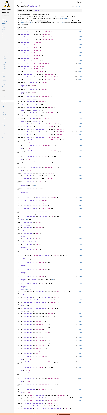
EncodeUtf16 (38, 55)
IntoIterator (4, 103)
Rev (2, 70)
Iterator (3, 104)
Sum (3, 110)
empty (3, 121)
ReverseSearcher (37, 99)
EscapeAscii (41, 71)
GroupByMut (48, 167)
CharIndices (38, 50)
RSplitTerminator (45, 118)
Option (32, 214)
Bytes (36, 47)
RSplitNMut (45, 145)
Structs (4, 19)
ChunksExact (40, 324)
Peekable (4, 64)
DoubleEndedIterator (6, 93)
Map (2, 55)
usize (36, 255)
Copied (3, 29)
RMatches (42, 101)
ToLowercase (38, 42)
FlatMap (3, 41)
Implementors (5, 12)
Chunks (38, 321)
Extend (3, 97)
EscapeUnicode (48, 39)
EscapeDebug (47, 34)
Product (3, 106)
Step (3, 108)
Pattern (22, 99)
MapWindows (4, 59)
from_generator (5, 125)
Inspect (3, 49)
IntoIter (50, 173)
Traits (3, 91)
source (78, 6)
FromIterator (4, 99)
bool (29, 142)
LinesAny (37, 61)
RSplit (49, 107)
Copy (22, 93)
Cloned (3, 27)
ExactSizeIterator (5, 95)
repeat (3, 131)
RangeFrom (44, 205)
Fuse (3, 47)
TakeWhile (4, 84)
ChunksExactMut (41, 327)
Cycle (3, 31)
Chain (3, 25)
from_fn (3, 123)
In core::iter (5, 16)
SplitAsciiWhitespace (41, 63)
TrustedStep (4, 114)
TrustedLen (4, 112)
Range (42, 203)
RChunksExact (40, 340)
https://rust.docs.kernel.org (63, 414)
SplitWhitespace (39, 66)
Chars (36, 53)
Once (3, 61)
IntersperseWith (5, 53)
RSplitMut (41, 367)
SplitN (59, 134)
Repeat (3, 66)
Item (35, 185)
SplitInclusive (62, 132)
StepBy (3, 78)
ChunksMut (39, 329)
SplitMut (41, 389)
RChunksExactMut (41, 343)
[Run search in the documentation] (47, 2)
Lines (36, 58)
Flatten (3, 43)
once (3, 127)
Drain (48, 406)
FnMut (22, 142)
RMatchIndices (44, 96)
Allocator (28, 403)
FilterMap (4, 39)
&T (24, 142)
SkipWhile (4, 76)
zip (2, 137)
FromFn (3, 45)
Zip (2, 86)
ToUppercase (38, 45)
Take (3, 82)
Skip (2, 74)
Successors (4, 80)
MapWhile (4, 57)
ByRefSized (4, 23)
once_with (4, 129)
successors (4, 135)
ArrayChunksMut (53, 400)
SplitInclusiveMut (44, 384)
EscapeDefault (49, 31)
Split (59, 129)
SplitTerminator (54, 137)
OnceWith (4, 62)
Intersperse (4, 51)
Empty (3, 33)
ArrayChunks (4, 21)
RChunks (38, 337)
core (22, 6)
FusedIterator (6, 9)
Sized (37, 297)
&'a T (33, 85)
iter (25, 6)
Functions (4, 119)
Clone (22, 86)
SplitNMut (44, 156)
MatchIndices (53, 124)
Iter (48, 176)
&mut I (56, 297)
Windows (38, 348)
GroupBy (47, 162)
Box (66, 408)
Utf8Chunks (37, 69)
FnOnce (27, 197)
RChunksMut (40, 345)
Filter (3, 37)
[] (81, 6)
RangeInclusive (46, 208)
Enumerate (4, 35)
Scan (3, 72)
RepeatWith (4, 68)
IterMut (49, 178)
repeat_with (4, 133)
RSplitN (50, 112)
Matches (51, 126)
